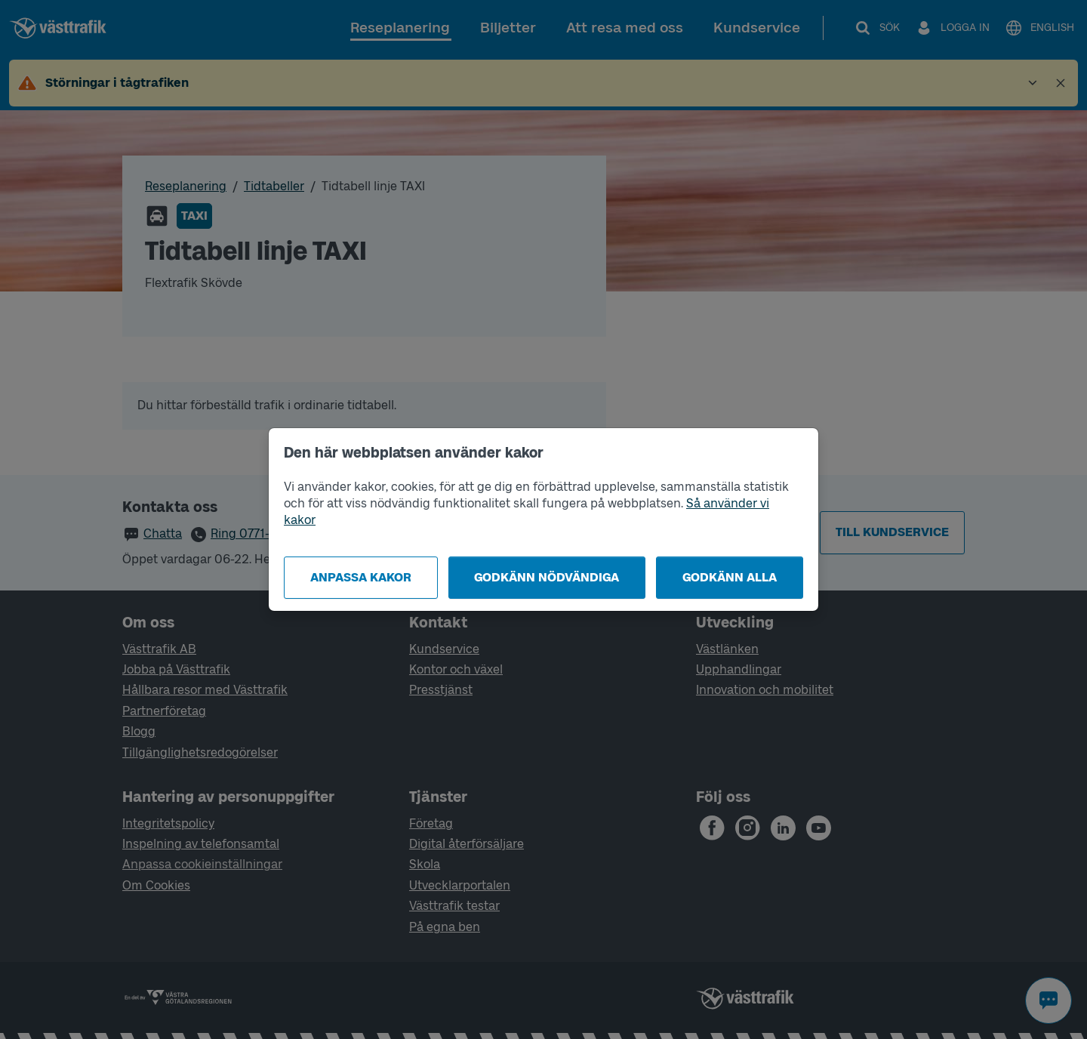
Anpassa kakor (360, 577)
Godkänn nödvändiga (546, 577)
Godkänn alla (729, 577)
